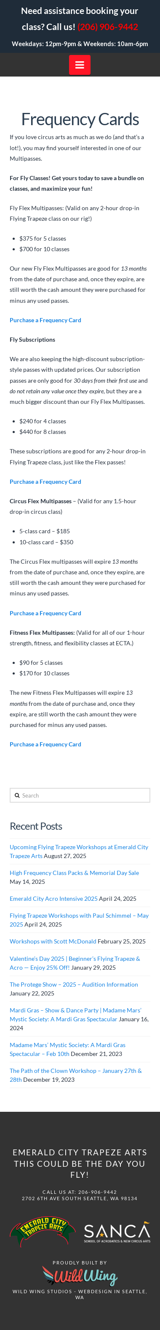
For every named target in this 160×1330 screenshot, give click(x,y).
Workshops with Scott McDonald (53, 941)
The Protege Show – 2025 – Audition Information (74, 984)
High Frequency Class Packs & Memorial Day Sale (74, 872)
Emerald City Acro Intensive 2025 (54, 898)
